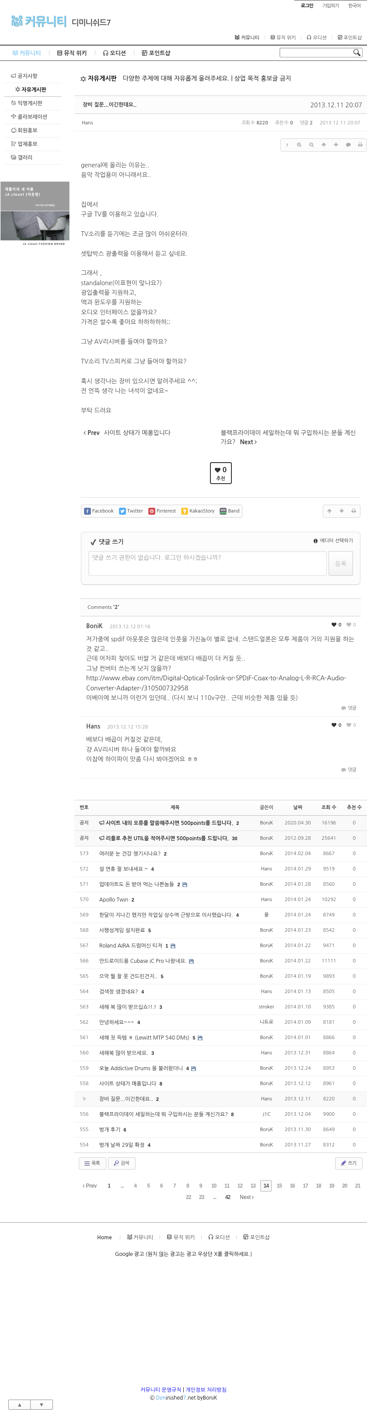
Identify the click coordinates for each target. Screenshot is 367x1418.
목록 (92, 1163)
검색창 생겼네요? (119, 991)
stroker (266, 1006)
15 (279, 1186)
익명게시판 (26, 103)
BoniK (94, 626)
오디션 (316, 37)
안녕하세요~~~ (117, 1022)
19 (331, 1186)
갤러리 (21, 157)
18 (318, 1186)
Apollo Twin (114, 899)
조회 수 (329, 807)
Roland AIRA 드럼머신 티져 (131, 945)
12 (240, 1186)
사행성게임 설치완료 (123, 930)
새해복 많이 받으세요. (124, 1053)
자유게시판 (30, 89)
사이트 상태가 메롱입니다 (128, 1083)
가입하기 (330, 6)
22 (188, 1197)
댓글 (348, 708)
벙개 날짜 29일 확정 (122, 1145)
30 (234, 838)
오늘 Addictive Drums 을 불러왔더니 (142, 1068)
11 (226, 1186)
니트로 (266, 1022)
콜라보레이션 (29, 117)
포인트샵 (350, 37)
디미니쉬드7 (91, 23)
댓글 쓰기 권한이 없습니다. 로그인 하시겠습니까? (156, 558)
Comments (103, 607)
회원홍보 (24, 130)
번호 (84, 807)
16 (292, 1186)
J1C (266, 1114)
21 (357, 1186)
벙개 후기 (110, 1129)
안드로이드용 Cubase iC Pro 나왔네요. (144, 961)
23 (201, 1197)
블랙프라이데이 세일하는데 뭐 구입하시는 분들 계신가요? (164, 1114)
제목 (175, 807)
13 (253, 1186)
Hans (87, 122)
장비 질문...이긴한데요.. (109, 104)
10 (213, 1186)
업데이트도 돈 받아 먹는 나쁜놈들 (137, 884)
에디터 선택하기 (333, 540)
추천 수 (354, 807)
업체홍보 (24, 144)
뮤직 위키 (283, 37)
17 (305, 1186)
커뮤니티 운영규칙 (161, 1390)
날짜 (297, 807)
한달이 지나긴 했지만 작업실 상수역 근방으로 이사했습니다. (166, 915)
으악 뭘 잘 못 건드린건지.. (129, 976)
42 (227, 1197)
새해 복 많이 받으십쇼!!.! (128, 1007)
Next (247, 1197)
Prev (90, 1186)
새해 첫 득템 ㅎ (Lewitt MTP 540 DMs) (145, 1037)
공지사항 (24, 76)
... (122, 1186)
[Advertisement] (35, 379)
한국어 (354, 6)
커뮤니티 (38, 21)
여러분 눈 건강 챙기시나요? (130, 853)
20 (344, 1186)
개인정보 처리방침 (206, 1390)
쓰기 (348, 1163)
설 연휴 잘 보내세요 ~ (124, 869)
